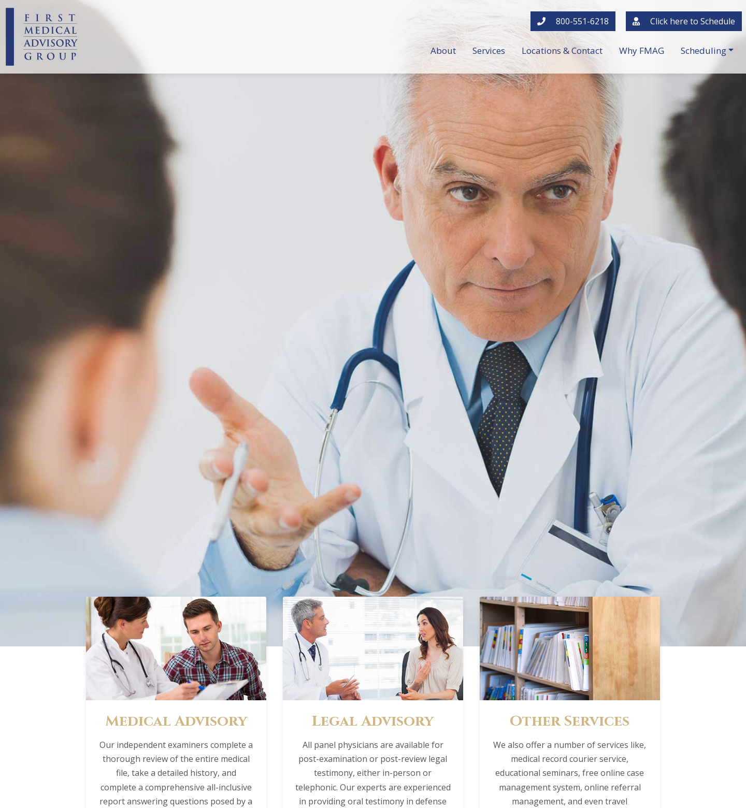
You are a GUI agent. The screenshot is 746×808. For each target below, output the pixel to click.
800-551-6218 (573, 21)
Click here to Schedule (684, 21)
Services (488, 50)
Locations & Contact (562, 50)
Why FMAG (641, 50)
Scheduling (703, 50)
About (443, 50)
